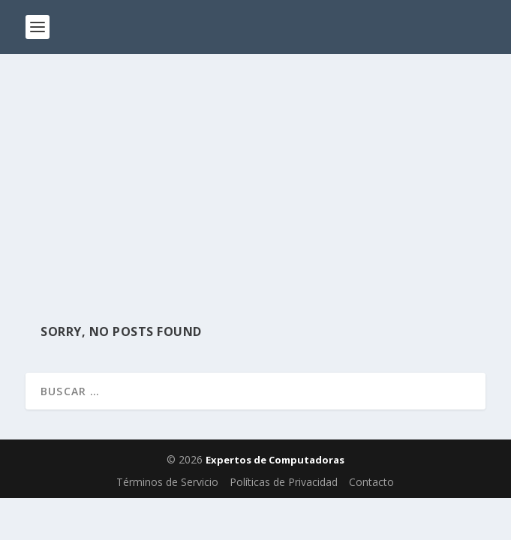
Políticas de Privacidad (284, 482)
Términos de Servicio (167, 482)
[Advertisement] (255, 167)
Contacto (371, 482)
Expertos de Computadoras (275, 459)
